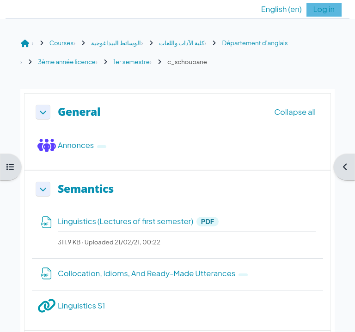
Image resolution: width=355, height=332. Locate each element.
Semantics (86, 189)
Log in (324, 9)
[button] (274, 9)
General (79, 112)
